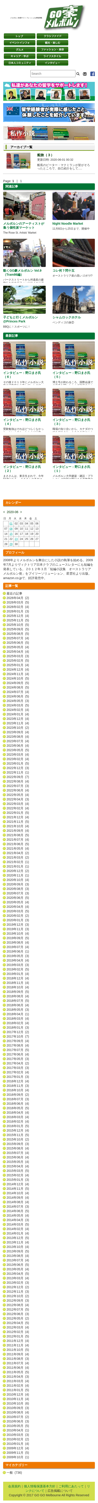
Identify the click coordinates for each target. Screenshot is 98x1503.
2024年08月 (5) (18, 687)
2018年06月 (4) (18, 1005)
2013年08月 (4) (18, 1256)
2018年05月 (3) (18, 1009)
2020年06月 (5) (18, 898)
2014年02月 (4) (18, 1229)
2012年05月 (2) (18, 1318)
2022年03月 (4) (18, 804)
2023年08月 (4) (18, 736)
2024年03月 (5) (18, 705)
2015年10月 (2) (18, 1139)
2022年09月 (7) (18, 777)
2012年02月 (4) (18, 1332)
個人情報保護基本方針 (39, 1486)
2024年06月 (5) (18, 696)
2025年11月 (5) (18, 620)
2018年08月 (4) (18, 996)
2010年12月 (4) (18, 1394)
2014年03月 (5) (18, 1224)
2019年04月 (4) (18, 960)
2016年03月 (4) (18, 1117)
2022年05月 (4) (18, 795)
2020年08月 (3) (18, 889)
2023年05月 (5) (18, 750)
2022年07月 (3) (18, 786)
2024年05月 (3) (18, 701)
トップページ (19, 36)
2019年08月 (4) (18, 942)
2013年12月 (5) (18, 1238)
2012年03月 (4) (18, 1327)
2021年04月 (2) (18, 853)
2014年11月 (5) (18, 1188)
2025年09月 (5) (18, 629)
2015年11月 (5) (18, 1135)
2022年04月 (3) (18, 799)
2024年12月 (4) (18, 669)
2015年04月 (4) (18, 1166)
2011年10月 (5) (18, 1350)
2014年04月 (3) (18, 1220)
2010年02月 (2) (18, 1439)
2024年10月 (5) (18, 678)
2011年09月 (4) (18, 1354)
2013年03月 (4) (18, 1278)
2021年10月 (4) (18, 826)
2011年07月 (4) (18, 1363)
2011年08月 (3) (18, 1358)
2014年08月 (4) (18, 1202)
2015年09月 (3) (18, 1144)
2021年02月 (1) (18, 862)
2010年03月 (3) (18, 1435)
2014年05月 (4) (18, 1215)
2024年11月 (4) (18, 674)
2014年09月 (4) (18, 1197)
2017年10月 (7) (18, 1036)
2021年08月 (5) (18, 835)
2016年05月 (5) (18, 1108)
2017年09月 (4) (18, 1041)
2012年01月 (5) (18, 1336)
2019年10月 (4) (18, 933)
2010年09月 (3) (18, 1408)
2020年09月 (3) (18, 884)
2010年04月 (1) (18, 1430)
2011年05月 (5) (18, 1372)
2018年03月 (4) (18, 1018)
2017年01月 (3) (18, 1077)
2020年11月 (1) (18, 875)
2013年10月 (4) (18, 1247)
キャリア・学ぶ (19, 56)
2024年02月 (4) (18, 710)
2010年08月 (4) (18, 1412)
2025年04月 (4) (18, 651)
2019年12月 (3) (18, 924)
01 (10, 523)
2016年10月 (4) (18, 1090)
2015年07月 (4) (18, 1153)
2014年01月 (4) (18, 1233)
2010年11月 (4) (18, 1399)
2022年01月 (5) (18, 812)
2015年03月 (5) (18, 1171)
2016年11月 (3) (18, 1085)
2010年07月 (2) (18, 1417)
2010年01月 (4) (18, 1443)
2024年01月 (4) (18, 714)
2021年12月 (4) (18, 817)
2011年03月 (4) (18, 1381)
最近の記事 (14, 593)
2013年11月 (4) (18, 1242)
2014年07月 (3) (18, 1206)
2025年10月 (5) (18, 625)
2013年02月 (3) (18, 1282)
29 (10, 544)
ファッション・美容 (52, 49)
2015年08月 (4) (18, 1148)
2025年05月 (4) (18, 647)
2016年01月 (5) (18, 1126)
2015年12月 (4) (18, 1130)
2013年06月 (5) (18, 1264)
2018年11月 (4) (18, 983)
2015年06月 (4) (18, 1157)
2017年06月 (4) (18, 1054)
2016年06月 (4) (18, 1103)
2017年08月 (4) (18, 1045)
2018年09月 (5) (18, 991)
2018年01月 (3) (18, 1027)
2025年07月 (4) (18, 638)
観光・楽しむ (52, 42)
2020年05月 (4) (18, 902)
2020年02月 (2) (18, 915)
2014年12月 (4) (18, 1184)
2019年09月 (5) (18, 938)
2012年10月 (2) (18, 1296)
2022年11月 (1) (18, 772)
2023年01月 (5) (18, 763)
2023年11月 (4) (18, 723)
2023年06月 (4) (18, 745)
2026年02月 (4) (18, 607)
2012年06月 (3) (18, 1314)
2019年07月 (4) (18, 947)
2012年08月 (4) (18, 1305)
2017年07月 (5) (18, 1050)
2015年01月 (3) (18, 1179)
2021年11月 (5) (18, 821)
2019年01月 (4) (18, 974)
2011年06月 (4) (18, 1367)
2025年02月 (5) (18, 660)
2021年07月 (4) (18, 839)
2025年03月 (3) (18, 656)
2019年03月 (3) (18, 965)
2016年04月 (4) (18, 1112)
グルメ (19, 49)
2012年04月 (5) (18, 1323)
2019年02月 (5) (18, 969)
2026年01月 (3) (18, 611)
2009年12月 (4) (18, 1448)
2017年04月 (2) (18, 1063)
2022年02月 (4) (18, 808)
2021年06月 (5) (18, 844)
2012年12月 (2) (18, 1287)
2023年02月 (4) (18, 759)
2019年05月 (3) (18, 956)
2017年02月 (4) (18, 1072)
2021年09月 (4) (18, 830)
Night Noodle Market (67, 223)
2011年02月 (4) (18, 1385)
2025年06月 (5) (18, 642)
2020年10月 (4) (18, 880)
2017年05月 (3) (18, 1059)
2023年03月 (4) (18, 754)
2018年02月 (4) (18, 1023)
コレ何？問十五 (63, 270)
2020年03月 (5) (18, 911)
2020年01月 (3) (18, 920)
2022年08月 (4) (18, 781)
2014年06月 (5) (18, 1211)
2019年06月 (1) (18, 951)
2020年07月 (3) (18, 893)
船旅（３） (45, 155)
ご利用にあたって (71, 1486)
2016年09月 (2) (18, 1094)
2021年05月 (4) (18, 848)
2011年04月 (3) (18, 1376)
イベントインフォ (19, 42)
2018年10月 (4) (18, 987)
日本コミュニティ (19, 63)
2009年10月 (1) (18, 1457)
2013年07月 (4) (18, 1260)
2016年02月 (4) (18, 1121)
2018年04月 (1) (18, 1014)
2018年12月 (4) (18, 978)
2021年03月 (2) (18, 857)
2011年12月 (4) (18, 1341)
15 (10, 533)
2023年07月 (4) (18, 741)
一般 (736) (14, 1472)
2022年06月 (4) (18, 790)
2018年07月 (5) (18, 1000)
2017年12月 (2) (18, 1032)
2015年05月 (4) (18, 1162)
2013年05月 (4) (18, 1269)
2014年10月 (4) (18, 1193)
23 (16, 539)
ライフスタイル (52, 56)
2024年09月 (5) (18, 683)
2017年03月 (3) (18, 1068)
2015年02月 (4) (18, 1175)
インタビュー (52, 63)
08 (10, 528)
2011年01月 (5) (18, 1390)
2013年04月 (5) (18, 1273)
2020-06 (12, 512)
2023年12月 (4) (18, 719)
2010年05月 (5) (18, 1426)
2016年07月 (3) (18, 1099)
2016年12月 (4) (18, 1081)
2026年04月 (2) (18, 598)
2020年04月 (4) (18, 906)
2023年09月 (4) (18, 732)
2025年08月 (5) (18, 633)
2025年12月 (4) (18, 616)
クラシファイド (52, 36)
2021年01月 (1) (18, 866)
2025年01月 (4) (18, 665)
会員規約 (14, 1486)
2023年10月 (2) (18, 727)
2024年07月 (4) (18, 692)
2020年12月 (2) (18, 871)
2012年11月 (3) (18, 1291)
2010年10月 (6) (18, 1403)
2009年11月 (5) (18, 1452)
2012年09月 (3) (18, 1300)
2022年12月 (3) (18, 768)
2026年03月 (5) (18, 602)
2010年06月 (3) (18, 1421)
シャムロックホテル (66, 317)
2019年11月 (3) (18, 929)
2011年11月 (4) (18, 1345)
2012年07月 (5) (18, 1309)
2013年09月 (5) (18, 1251)
